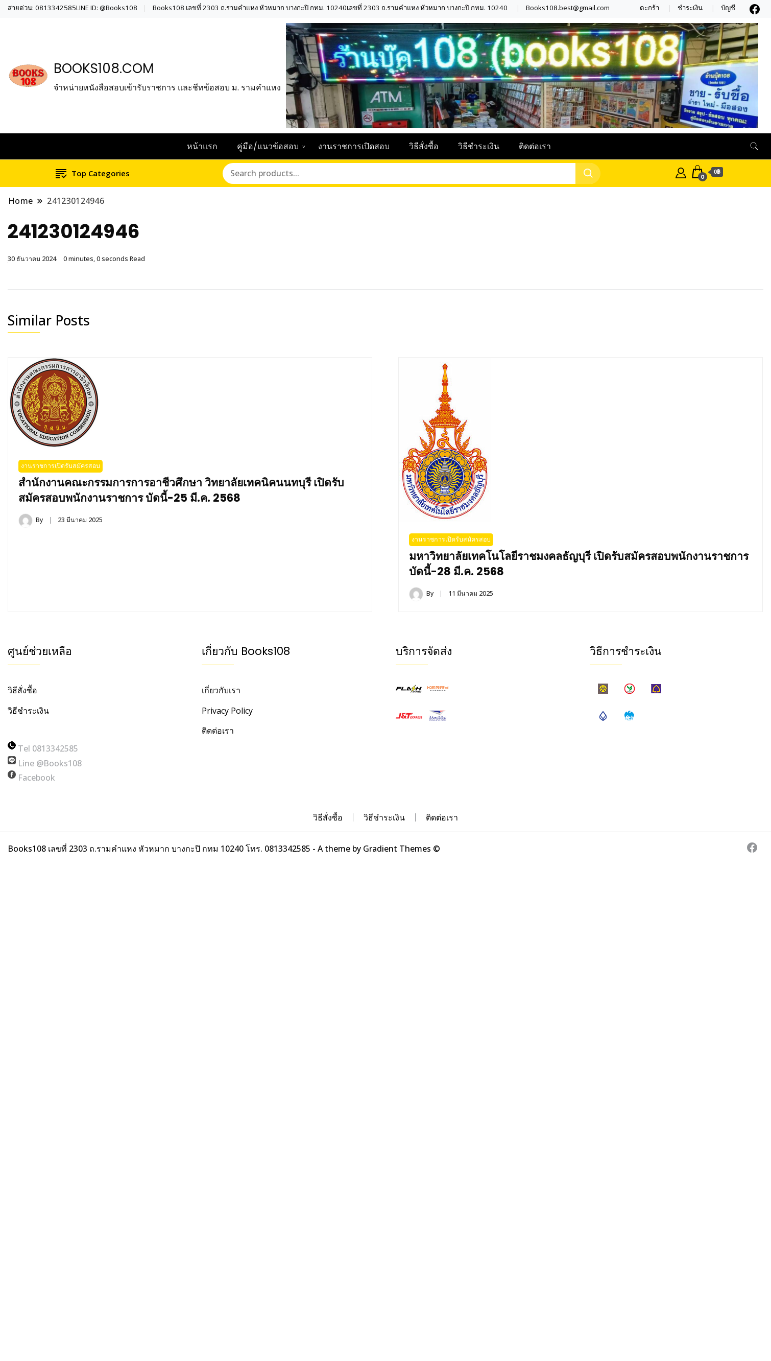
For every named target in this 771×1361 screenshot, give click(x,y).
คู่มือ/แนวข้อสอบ (268, 146)
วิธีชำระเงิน (478, 146)
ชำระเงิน (690, 8)
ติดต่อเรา (535, 146)
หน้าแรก (202, 146)
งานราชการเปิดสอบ (354, 146)
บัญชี (728, 8)
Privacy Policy (227, 710)
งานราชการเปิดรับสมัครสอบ (60, 465)
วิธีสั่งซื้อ (424, 146)
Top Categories (93, 173)
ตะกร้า (649, 8)
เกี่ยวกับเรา (221, 690)
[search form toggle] (754, 146)
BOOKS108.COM (104, 68)
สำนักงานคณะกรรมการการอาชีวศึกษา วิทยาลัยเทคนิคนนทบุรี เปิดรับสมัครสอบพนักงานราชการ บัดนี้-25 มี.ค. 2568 (181, 490)
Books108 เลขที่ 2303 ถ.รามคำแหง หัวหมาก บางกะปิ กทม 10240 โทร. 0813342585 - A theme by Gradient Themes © (224, 848)
